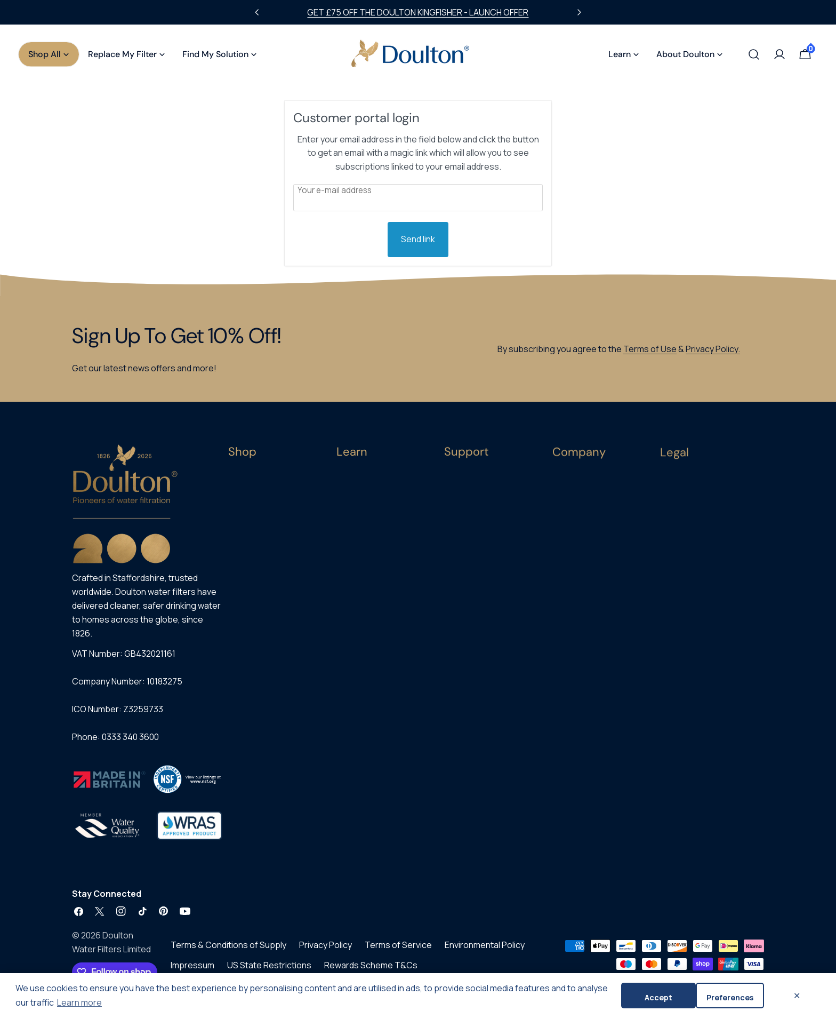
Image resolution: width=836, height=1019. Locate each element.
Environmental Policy (485, 951)
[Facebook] (78, 917)
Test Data (354, 651)
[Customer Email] (418, 197)
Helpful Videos (362, 595)
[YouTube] (185, 917)
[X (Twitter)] (99, 917)
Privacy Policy (325, 951)
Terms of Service (398, 951)
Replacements (254, 555)
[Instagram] (121, 917)
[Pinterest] (163, 917)
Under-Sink (247, 518)
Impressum (192, 971)
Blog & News (358, 613)
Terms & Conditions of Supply (228, 951)
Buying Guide (359, 484)
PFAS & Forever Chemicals (381, 558)
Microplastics (360, 539)
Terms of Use (650, 349)
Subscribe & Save (258, 573)
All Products (249, 481)
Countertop (249, 499)
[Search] (754, 54)
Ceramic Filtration (367, 502)
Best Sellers (249, 592)
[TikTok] (142, 917)
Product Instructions (372, 669)
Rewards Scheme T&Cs (370, 971)
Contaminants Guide (372, 520)
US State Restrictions (269, 971)
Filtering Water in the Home (384, 576)
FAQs (345, 632)
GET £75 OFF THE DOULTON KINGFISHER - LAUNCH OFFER (417, 12)
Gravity (240, 536)
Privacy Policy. (713, 349)
